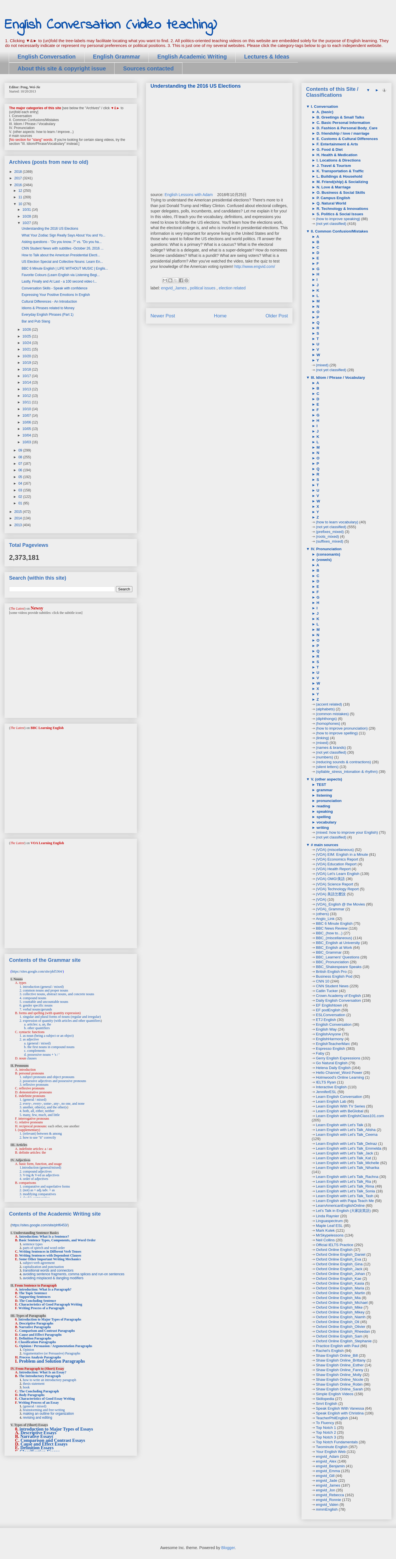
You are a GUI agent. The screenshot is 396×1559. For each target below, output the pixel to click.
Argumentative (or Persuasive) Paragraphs (51, 1353)
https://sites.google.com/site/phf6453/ (40, 1225)
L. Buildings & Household (338, 176)
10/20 (27, 356)
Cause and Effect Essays (44, 1444)
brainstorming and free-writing (44, 1410)
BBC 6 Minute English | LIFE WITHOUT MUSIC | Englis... (64, 268)
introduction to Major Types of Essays (56, 1429)
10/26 (27, 330)
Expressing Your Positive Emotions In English (55, 295)
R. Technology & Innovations (341, 209)
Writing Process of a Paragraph (41, 1308)
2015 (18, 512)
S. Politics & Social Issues (339, 214)
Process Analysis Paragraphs (40, 1357)
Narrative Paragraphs (35, 1327)
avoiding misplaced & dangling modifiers (53, 1278)
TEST (320, 784)
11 (20, 197)
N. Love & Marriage (332, 187)
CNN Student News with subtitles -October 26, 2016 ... (62, 248)
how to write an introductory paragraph (49, 1380)
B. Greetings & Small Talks (339, 117)
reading (322, 806)
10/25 (27, 336)
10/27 (27, 223)
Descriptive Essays (39, 1432)
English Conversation (47, 56)
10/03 (27, 442)
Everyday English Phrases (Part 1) (47, 315)
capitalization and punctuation (43, 1267)
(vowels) (323, 560)
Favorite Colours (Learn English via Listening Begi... (60, 275)
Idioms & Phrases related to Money (47, 308)
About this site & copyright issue (62, 68)
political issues (203, 288)
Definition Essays (37, 1447)
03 (20, 490)
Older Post (277, 316)
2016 (18, 185)
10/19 (27, 363)
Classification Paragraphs (37, 1342)
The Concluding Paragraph (39, 1391)
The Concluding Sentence (37, 1301)
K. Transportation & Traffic (339, 171)
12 (20, 191)
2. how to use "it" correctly (38, 1137)
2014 (18, 518)
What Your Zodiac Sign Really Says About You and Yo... (63, 235)
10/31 (27, 210)
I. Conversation (324, 106)
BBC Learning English (47, 728)
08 (20, 457)
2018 (18, 172)
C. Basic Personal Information (342, 123)
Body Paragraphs (32, 1395)
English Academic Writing (192, 56)
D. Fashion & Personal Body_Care (346, 128)
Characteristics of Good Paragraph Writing (50, 1304)
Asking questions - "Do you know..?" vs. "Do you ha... (61, 242)
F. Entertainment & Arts (336, 144)
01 (20, 503)
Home (220, 316)
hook (26, 1387)
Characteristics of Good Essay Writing (47, 1399)
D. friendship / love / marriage (342, 133)
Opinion (28, 1350)
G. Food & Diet (329, 149)
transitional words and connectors (48, 1270)
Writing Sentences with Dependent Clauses (50, 1255)
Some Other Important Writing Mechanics (50, 1259)
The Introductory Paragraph (40, 1376)
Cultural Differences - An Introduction (49, 302)
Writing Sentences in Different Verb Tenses (50, 1251)
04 (20, 483)
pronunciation (328, 801)
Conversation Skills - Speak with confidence (54, 288)
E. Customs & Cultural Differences (346, 139)
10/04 (27, 435)
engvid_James (174, 288)
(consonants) (327, 554)
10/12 (27, 396)
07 (20, 464)
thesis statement (33, 1384)
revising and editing (37, 1418)
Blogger (227, 1547)
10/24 (27, 343)
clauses (32, 1058)
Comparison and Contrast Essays (53, 1440)
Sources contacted (148, 68)
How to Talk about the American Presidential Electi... (60, 255)
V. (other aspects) (326, 779)
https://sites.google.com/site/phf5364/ (37, 971)
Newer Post (162, 316)
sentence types (33, 1244)
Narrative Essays (36, 1436)
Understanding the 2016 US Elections (49, 229)
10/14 (27, 382)
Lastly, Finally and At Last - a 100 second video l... (59, 281)
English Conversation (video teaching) (111, 25)
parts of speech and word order (44, 1248)
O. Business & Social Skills (340, 192)
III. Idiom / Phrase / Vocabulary (337, 377)
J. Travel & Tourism (333, 166)
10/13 (27, 389)
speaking (324, 811)
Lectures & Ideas (266, 56)
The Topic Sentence (33, 1293)
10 (20, 204)
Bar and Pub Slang (35, 321)
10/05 (27, 429)
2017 (18, 178)
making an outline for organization (48, 1414)
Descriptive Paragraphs (36, 1323)
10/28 (27, 216)
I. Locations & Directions (338, 160)
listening (323, 795)
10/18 (27, 369)
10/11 (27, 402)
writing (322, 827)
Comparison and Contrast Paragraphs (47, 1331)
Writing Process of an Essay (38, 1403)
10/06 (27, 422)
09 (20, 450)
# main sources (324, 845)
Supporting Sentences (35, 1297)
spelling (323, 817)
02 (20, 497)
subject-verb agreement (39, 1263)
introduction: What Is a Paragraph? (45, 1289)
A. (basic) (324, 112)
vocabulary (325, 822)
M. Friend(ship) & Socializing (341, 182)
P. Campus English (332, 198)
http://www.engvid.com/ (254, 266)
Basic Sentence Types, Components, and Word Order (57, 1240)
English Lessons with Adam (189, 194)
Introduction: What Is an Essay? (42, 1372)
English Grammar (116, 56)
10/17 (27, 376)
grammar (324, 790)
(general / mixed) (34, 1406)
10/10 (27, 409)
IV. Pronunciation (325, 549)
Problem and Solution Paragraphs (52, 1361)
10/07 (27, 416)
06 (20, 470)
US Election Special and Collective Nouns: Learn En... (62, 262)
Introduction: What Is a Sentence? (44, 1236)
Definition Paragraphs (35, 1338)
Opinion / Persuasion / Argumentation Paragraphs (55, 1346)
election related (232, 288)
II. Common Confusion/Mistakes (339, 231)
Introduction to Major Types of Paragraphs (49, 1319)
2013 (18, 525)
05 (20, 477)
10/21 (27, 349)
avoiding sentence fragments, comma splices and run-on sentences (73, 1274)
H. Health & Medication (336, 155)
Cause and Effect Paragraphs (40, 1335)
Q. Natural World (330, 203)
